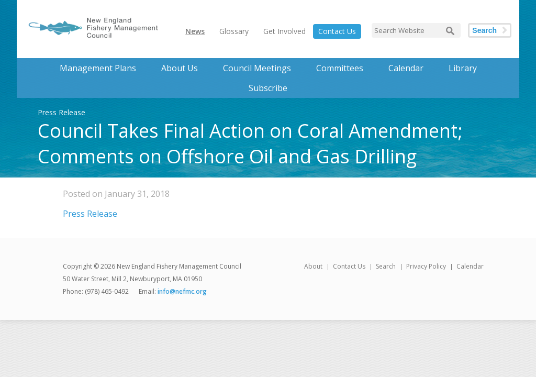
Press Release (90, 213)
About (313, 266)
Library (463, 68)
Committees (339, 68)
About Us (179, 68)
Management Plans (98, 68)
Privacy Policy (426, 266)
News (195, 31)
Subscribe (268, 88)
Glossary (234, 31)
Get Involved (284, 31)
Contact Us (337, 31)
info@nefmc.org (182, 291)
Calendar (405, 68)
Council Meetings (257, 68)
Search (484, 30)
